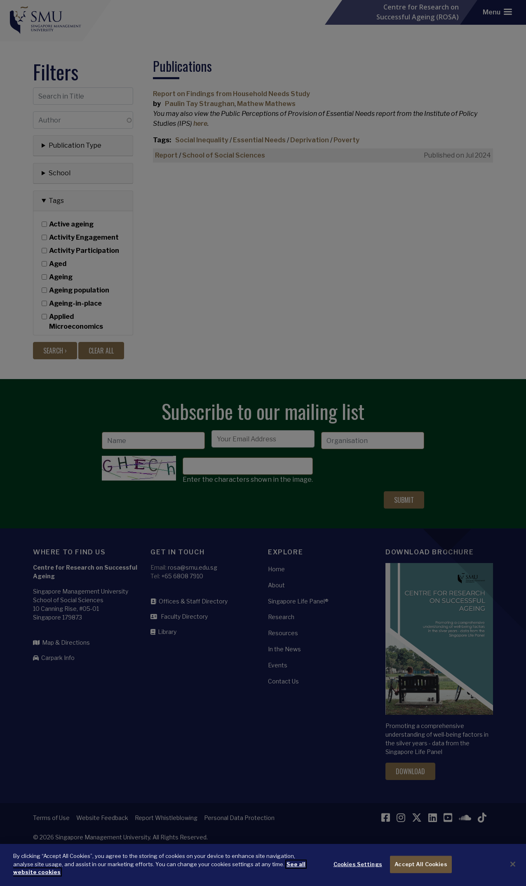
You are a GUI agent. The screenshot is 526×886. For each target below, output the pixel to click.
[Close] (513, 870)
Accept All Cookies (420, 870)
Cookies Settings (357, 870)
